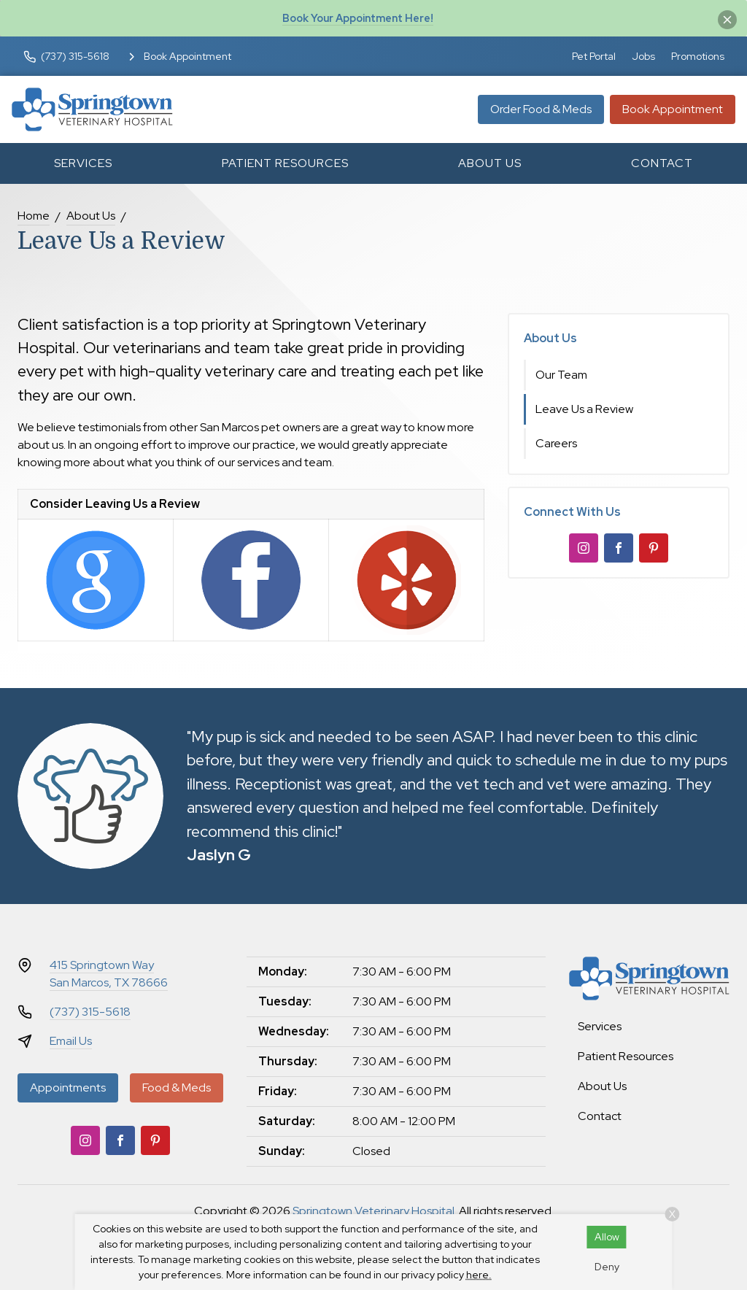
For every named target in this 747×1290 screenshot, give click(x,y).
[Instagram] (583, 548)
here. (479, 1274)
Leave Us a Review (584, 409)
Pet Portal (594, 56)
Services (83, 163)
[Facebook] (618, 548)
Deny (607, 1266)
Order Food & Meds (541, 109)
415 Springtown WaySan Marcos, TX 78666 (109, 973)
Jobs (643, 56)
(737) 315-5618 (90, 1011)
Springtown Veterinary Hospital (373, 1210)
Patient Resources (285, 163)
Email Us (71, 1040)
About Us (490, 163)
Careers (556, 443)
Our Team (561, 374)
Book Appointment (672, 109)
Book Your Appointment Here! (357, 18)
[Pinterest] (653, 548)
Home (34, 215)
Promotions (697, 56)
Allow (607, 1236)
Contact (662, 163)
